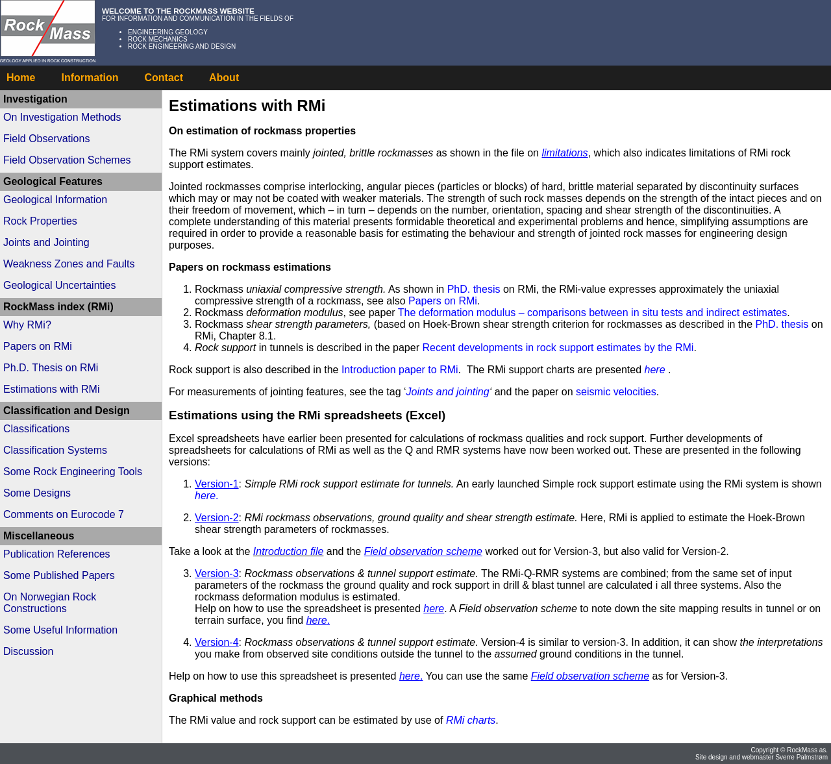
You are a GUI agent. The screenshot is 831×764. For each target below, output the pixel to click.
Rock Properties (40, 221)
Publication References (56, 554)
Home (20, 77)
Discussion (28, 651)
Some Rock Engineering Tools (72, 471)
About (224, 77)
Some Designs (37, 493)
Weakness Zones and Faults (68, 263)
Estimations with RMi (51, 389)
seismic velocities (616, 391)
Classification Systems (55, 450)
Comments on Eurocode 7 (63, 514)
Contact (163, 77)
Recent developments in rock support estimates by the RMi (557, 347)
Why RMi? (27, 324)
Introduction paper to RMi (399, 369)
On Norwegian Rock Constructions (49, 602)
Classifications (36, 428)
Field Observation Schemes (67, 160)
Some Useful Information (60, 629)
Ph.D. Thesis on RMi (50, 367)
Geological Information (55, 199)
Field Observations (46, 138)
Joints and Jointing (46, 242)
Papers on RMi (37, 346)
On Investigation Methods (62, 117)
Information (89, 77)
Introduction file (288, 551)
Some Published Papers (59, 575)
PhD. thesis (475, 289)
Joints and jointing (448, 391)
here (655, 369)
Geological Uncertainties (59, 285)
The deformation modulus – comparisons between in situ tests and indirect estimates (592, 312)
